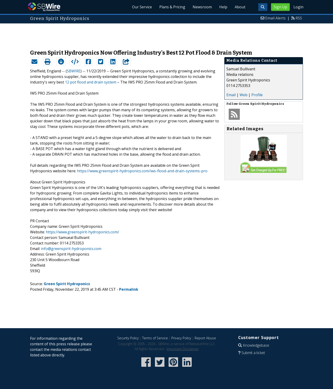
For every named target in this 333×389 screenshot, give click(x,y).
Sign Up (280, 6)
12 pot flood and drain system (90, 82)
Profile (257, 94)
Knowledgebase (256, 345)
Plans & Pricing (172, 6)
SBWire (44, 6)
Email (231, 94)
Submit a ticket (253, 352)
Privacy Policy (181, 338)
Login (298, 6)
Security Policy (128, 338)
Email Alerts (275, 18)
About (240, 6)
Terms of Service (155, 338)
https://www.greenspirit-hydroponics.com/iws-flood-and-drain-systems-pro (142, 170)
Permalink (128, 289)
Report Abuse (205, 338)
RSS (299, 18)
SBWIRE (73, 71)
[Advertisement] (166, 34)
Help (223, 6)
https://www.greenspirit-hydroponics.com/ (82, 232)
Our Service (142, 6)
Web (243, 94)
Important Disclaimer (183, 349)
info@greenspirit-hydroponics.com (71, 248)
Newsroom (202, 6)
